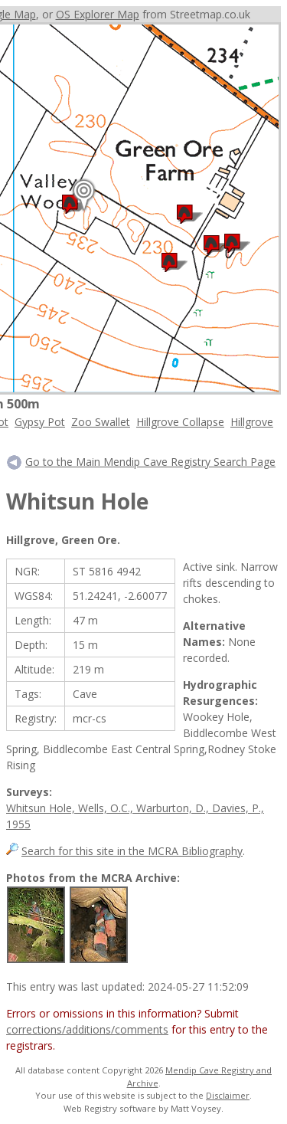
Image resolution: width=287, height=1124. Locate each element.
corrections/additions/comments (87, 1029)
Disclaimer (227, 1095)
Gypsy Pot (40, 422)
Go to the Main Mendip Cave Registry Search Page (150, 461)
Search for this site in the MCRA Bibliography (132, 851)
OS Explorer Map (97, 14)
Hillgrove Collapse (180, 422)
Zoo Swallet (100, 422)
